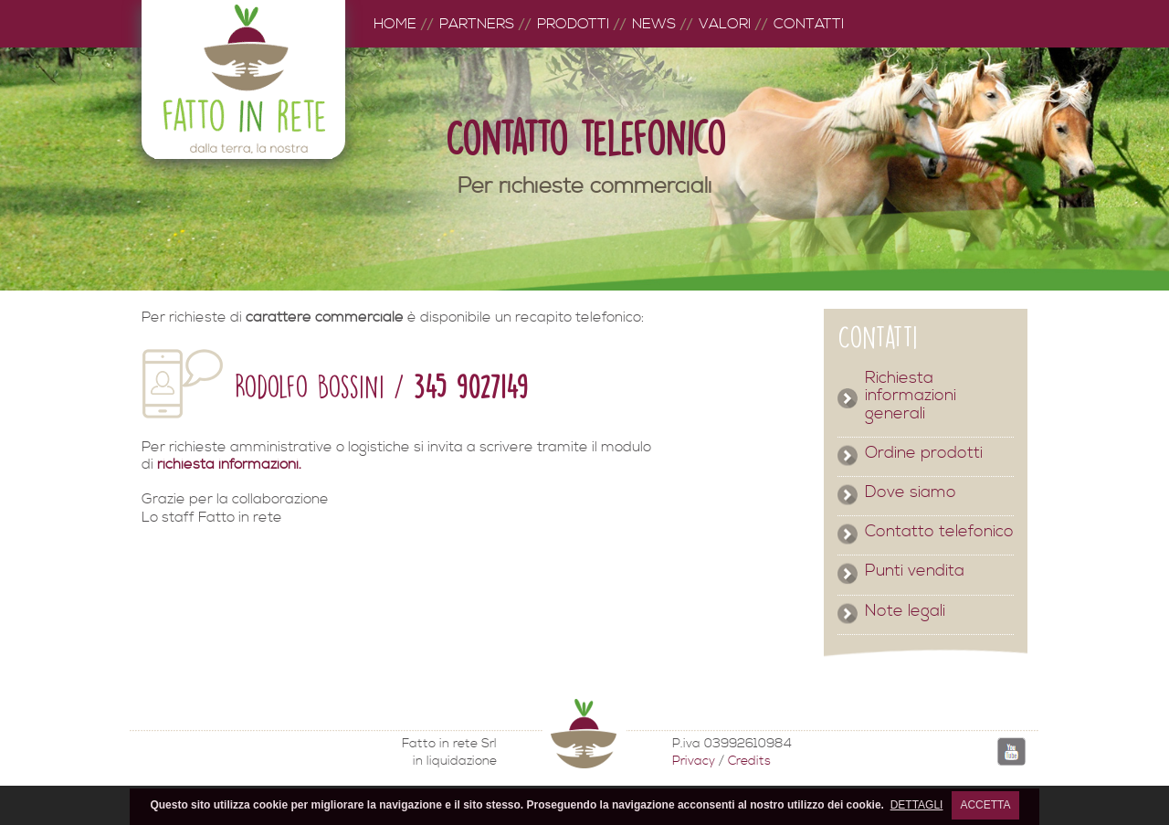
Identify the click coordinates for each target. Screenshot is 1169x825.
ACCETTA (985, 805)
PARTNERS (476, 24)
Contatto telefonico (939, 532)
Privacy (693, 761)
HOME (395, 24)
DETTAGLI (916, 805)
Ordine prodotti (924, 453)
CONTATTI (809, 24)
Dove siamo (910, 492)
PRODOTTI (573, 24)
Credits (749, 761)
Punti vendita (914, 571)
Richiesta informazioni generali (910, 395)
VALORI (725, 24)
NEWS (654, 24)
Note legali (905, 611)
